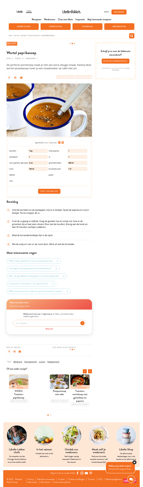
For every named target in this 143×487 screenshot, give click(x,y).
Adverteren (45, 482)
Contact (91, 479)
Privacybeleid (115, 70)
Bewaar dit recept (65, 77)
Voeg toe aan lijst (49, 191)
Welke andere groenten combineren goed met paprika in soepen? (38, 291)
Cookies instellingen (76, 479)
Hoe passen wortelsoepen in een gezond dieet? (31, 283)
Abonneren (32, 482)
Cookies (61, 479)
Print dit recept (84, 77)
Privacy (31, 479)
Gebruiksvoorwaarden (46, 479)
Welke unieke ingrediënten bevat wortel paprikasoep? (34, 261)
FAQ (100, 479)
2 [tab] (50, 415)
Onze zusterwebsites (62, 482)
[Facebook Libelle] (77, 473)
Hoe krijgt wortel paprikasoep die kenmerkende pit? (33, 268)
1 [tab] (48, 415)
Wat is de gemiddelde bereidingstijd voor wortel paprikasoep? (37, 276)
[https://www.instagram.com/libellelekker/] (81, 473)
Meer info (49, 328)
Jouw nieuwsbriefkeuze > (115, 61)
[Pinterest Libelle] (90, 473)
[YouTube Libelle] (86, 473)
